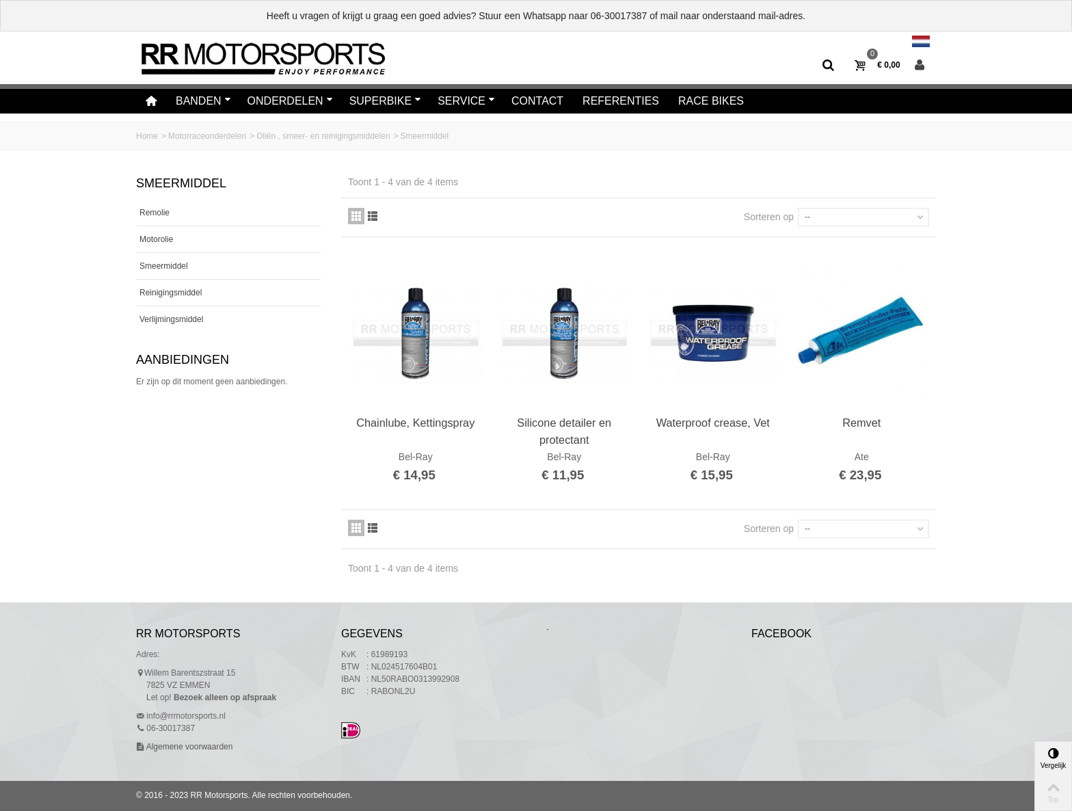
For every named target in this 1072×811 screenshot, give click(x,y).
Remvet (861, 422)
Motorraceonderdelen (207, 136)
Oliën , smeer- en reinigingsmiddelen (323, 136)
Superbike (385, 101)
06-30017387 (619, 15)
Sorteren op (769, 216)
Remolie (154, 212)
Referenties (620, 101)
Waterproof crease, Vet (713, 422)
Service (466, 101)
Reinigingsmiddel (170, 292)
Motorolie (156, 239)
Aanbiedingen (182, 360)
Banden (203, 101)
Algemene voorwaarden (188, 747)
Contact (537, 101)
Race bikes (711, 101)
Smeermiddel (163, 266)
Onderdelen (290, 101)
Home (147, 136)
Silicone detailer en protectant (564, 430)
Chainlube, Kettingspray (415, 422)
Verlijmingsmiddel (171, 319)
